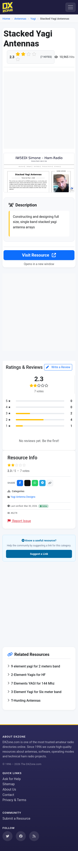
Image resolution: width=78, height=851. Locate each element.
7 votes (24, 471)
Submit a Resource (16, 818)
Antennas (20, 18)
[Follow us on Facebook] (21, 836)
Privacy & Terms (14, 800)
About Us (9, 789)
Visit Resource (39, 255)
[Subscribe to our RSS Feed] (34, 836)
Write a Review (58, 367)
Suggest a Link (39, 553)
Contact (8, 795)
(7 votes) (46, 56)
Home (6, 18)
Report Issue (19, 521)
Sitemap (8, 784)
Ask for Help (11, 779)
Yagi (33, 18)
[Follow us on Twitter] (7, 836)
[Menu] (71, 7)
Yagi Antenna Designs (23, 496)
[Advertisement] (39, 110)
